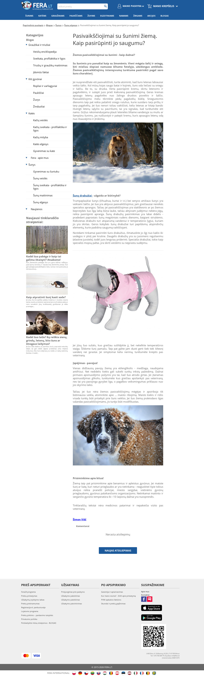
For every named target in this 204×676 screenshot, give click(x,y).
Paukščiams (76, 15)
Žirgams (137, 15)
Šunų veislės (40, 178)
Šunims (29, 15)
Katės (31, 113)
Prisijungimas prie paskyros (73, 592)
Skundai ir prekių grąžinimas (113, 603)
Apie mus (145, 591)
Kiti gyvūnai (35, 79)
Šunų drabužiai (82, 195)
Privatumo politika (29, 619)
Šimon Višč (79, 519)
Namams (123, 15)
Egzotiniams (107, 15)
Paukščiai (38, 92)
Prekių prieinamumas (30, 603)
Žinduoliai (39, 106)
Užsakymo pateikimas (70, 599)
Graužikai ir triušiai (39, 44)
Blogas (164, 15)
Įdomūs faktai (41, 72)
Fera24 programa (28, 592)
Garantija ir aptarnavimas (112, 592)
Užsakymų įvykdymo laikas (32, 599)
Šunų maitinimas (42, 195)
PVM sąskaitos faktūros (111, 599)
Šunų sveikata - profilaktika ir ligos (49, 186)
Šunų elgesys (40, 202)
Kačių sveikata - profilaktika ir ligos (50, 128)
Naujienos (36, 209)
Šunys (31, 164)
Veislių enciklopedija (44, 51)
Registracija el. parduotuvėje (33, 607)
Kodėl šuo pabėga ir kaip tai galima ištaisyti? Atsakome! (43, 258)
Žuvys (36, 99)
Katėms (42, 15)
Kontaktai (145, 595)
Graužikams (57, 15)
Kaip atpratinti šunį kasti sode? (46, 297)
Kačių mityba (40, 137)
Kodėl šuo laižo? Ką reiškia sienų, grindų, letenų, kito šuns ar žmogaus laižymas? (46, 340)
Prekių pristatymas (29, 596)
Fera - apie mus (39, 157)
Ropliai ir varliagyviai (45, 86)
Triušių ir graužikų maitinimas (50, 65)
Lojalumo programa (29, 611)
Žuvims (91, 15)
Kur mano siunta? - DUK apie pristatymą (118, 596)
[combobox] (82, 6)
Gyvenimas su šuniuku (46, 171)
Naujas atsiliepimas (118, 550)
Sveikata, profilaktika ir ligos (49, 58)
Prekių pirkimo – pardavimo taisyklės (37, 615)
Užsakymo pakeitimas (70, 596)
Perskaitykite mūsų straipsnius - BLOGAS (38, 623)
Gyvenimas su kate (44, 151)
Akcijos (151, 15)
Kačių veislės (40, 120)
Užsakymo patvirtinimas (71, 603)
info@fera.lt (176, 656)
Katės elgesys (40, 144)
